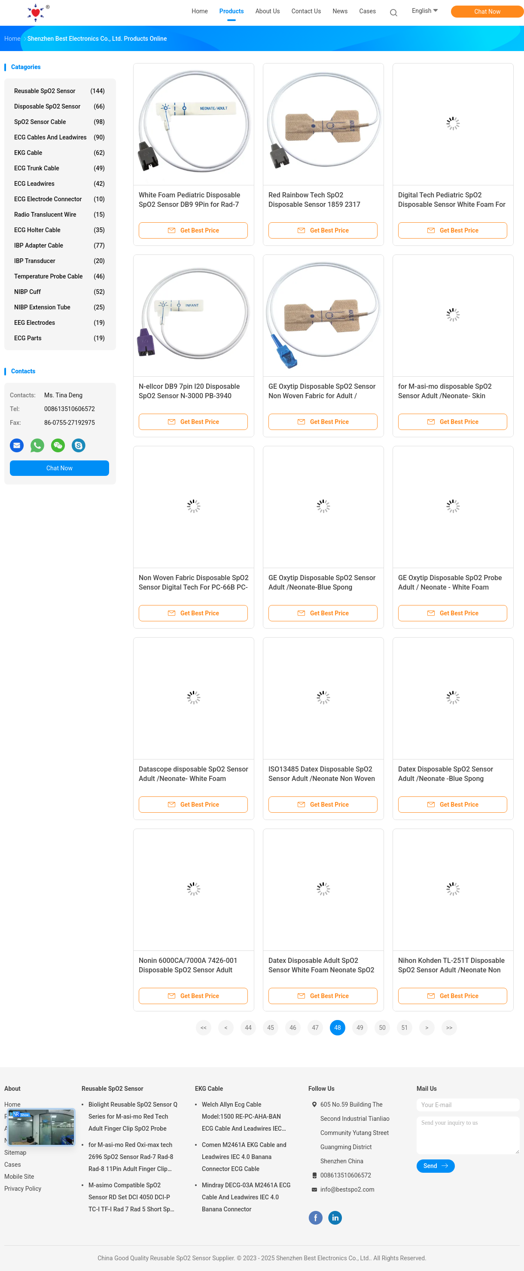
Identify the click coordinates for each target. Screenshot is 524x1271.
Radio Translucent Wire (59, 214)
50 (382, 1027)
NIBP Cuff (59, 291)
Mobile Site (19, 1176)
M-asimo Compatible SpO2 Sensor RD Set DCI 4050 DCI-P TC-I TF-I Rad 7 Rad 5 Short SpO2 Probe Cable (133, 1198)
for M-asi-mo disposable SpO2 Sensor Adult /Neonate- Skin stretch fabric (445, 395)
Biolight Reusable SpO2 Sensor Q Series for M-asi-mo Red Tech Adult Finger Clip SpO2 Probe (132, 1116)
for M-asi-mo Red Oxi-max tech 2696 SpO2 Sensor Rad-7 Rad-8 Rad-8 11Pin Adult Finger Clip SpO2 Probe (130, 1158)
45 (270, 1027)
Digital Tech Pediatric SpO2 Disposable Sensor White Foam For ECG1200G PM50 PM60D (452, 204)
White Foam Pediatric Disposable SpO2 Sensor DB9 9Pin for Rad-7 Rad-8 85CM (189, 204)
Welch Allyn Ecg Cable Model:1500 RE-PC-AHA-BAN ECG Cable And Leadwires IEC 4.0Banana (242, 1118)
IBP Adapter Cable (59, 245)
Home (12, 1104)
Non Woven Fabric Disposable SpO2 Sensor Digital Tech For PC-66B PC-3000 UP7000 (194, 587)
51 (404, 1027)
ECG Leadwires (59, 183)
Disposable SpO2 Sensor (59, 106)
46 (292, 1027)
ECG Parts (59, 338)
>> (449, 1027)
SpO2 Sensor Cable (59, 122)
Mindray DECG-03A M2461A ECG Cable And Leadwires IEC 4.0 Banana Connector (246, 1197)
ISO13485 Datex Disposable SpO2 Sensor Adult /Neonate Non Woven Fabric (321, 778)
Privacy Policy (22, 1188)
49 (359, 1027)
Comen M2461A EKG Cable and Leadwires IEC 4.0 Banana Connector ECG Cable (244, 1156)
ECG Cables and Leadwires (59, 137)
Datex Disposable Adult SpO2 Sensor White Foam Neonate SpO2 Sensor (321, 970)
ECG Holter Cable (59, 230)
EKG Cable (59, 152)
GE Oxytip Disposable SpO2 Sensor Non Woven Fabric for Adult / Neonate (321, 395)
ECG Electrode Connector (59, 199)
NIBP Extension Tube (59, 307)
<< (204, 1027)
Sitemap (15, 1152)
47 (315, 1027)
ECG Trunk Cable (59, 168)
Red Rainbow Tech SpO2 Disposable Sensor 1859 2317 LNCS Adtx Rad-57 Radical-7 (314, 204)
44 (248, 1027)
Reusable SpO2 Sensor (59, 91)
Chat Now (488, 11)
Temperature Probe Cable (59, 276)
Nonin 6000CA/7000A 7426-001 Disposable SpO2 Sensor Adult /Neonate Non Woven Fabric (188, 970)
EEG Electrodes (59, 322)
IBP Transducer (59, 261)
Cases (12, 1164)
